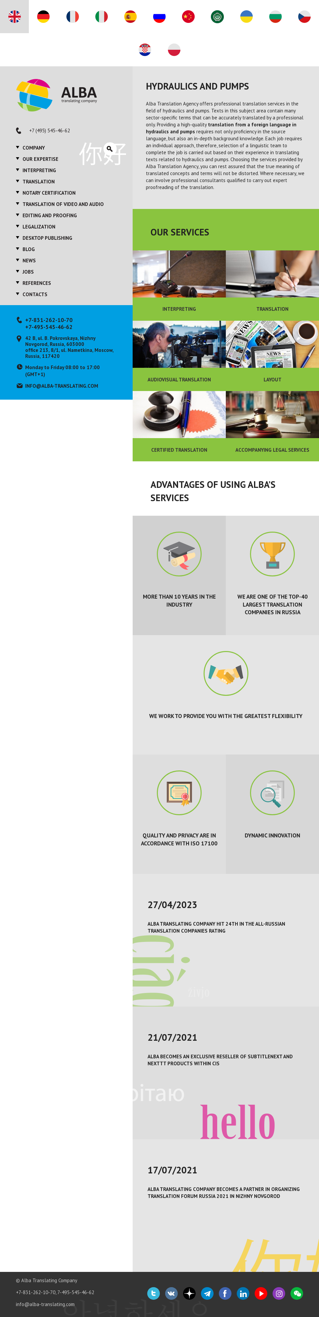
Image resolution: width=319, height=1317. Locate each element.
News (29, 260)
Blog (29, 249)
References (37, 283)
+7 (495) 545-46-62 (49, 130)
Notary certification (49, 193)
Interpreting (39, 170)
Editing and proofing (50, 215)
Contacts (35, 294)
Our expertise (40, 159)
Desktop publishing (47, 238)
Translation (39, 181)
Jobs (28, 272)
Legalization (39, 227)
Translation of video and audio (63, 204)
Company (34, 148)
